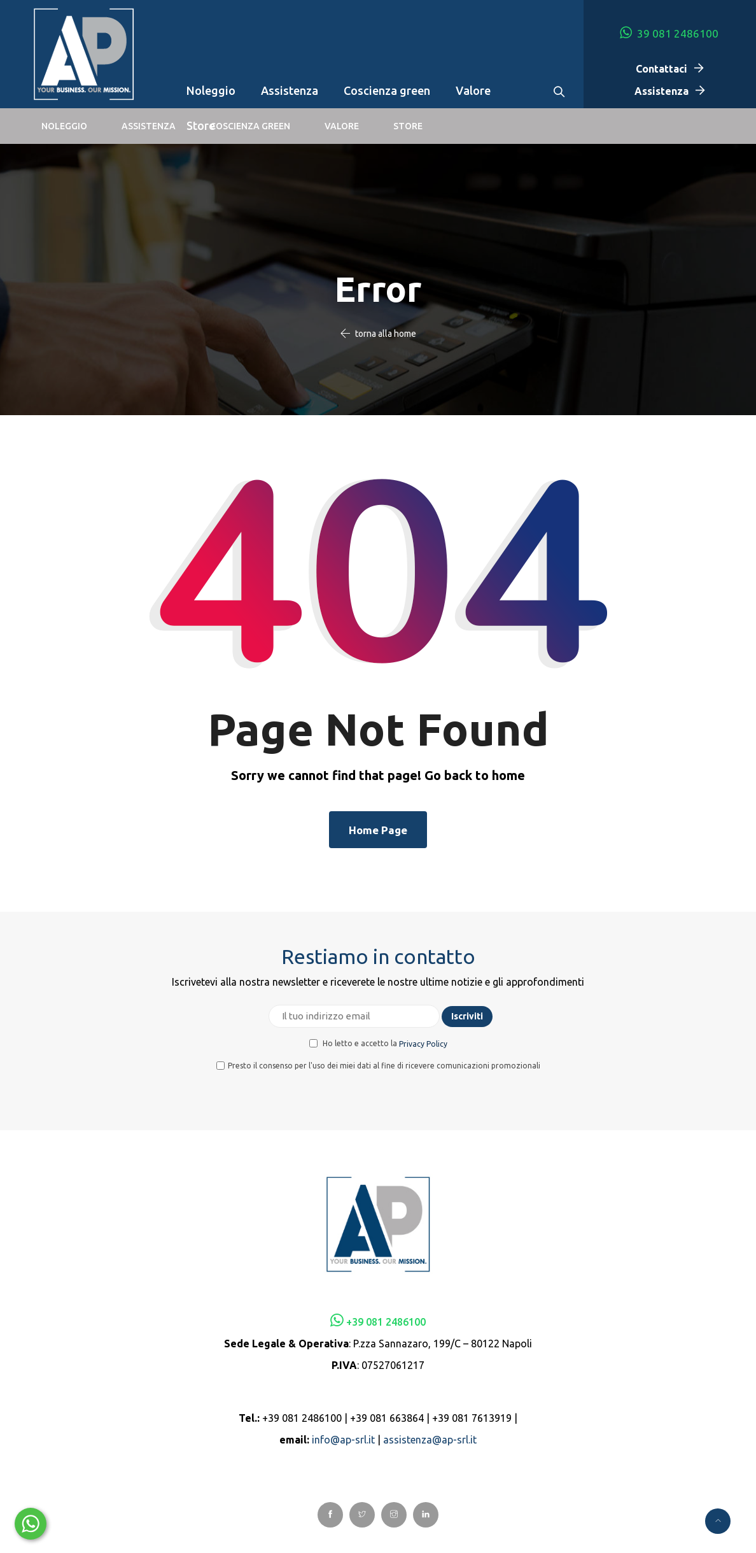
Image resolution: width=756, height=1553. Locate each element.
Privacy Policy (423, 1044)
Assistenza (289, 90)
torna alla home (385, 334)
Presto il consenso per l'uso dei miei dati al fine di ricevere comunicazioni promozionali (378, 1065)
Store (200, 125)
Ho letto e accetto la (378, 1043)
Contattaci (661, 68)
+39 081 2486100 (386, 1322)
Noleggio (210, 90)
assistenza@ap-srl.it (430, 1439)
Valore (473, 90)
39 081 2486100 (669, 32)
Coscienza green (387, 90)
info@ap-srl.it (343, 1439)
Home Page (378, 830)
